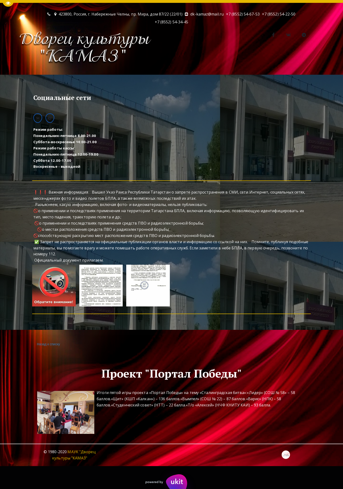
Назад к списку (48, 344)
